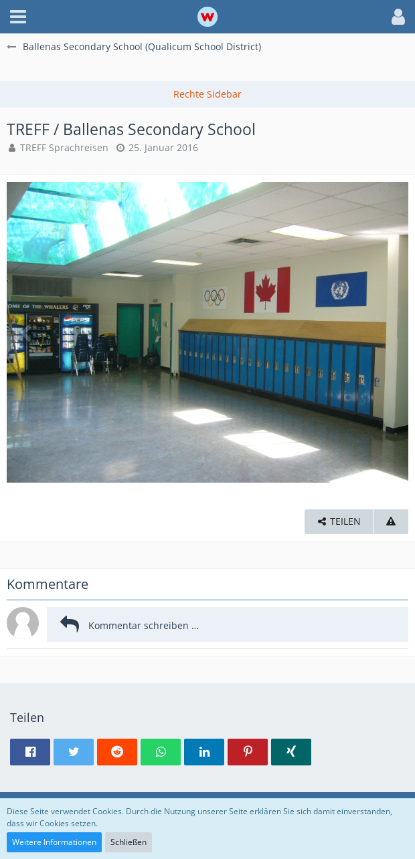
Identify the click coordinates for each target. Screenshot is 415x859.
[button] (18, 16)
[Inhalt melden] (391, 521)
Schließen (128, 842)
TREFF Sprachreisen (64, 147)
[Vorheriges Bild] (26, 332)
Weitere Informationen (54, 842)
